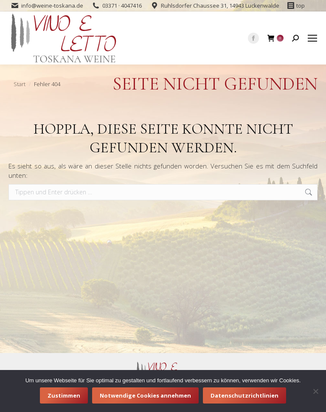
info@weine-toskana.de (52, 5)
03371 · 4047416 (122, 5)
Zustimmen (64, 395)
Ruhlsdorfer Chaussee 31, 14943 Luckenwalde (220, 5)
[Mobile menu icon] (312, 38)
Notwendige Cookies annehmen (145, 395)
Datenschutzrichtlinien (244, 395)
